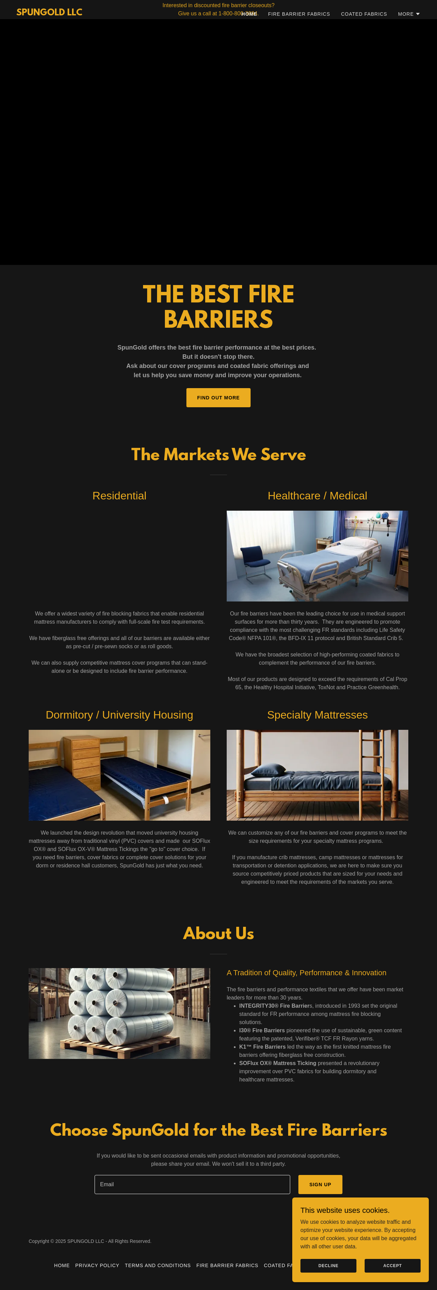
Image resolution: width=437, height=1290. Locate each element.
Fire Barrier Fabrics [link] (299, 33)
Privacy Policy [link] (97, 1265)
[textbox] (192, 1184)
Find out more (218, 397)
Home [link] (249, 33)
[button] (409, 33)
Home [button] (62, 1265)
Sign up (320, 1184)
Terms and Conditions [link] (158, 1265)
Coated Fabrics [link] (364, 33)
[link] (49, 33)
